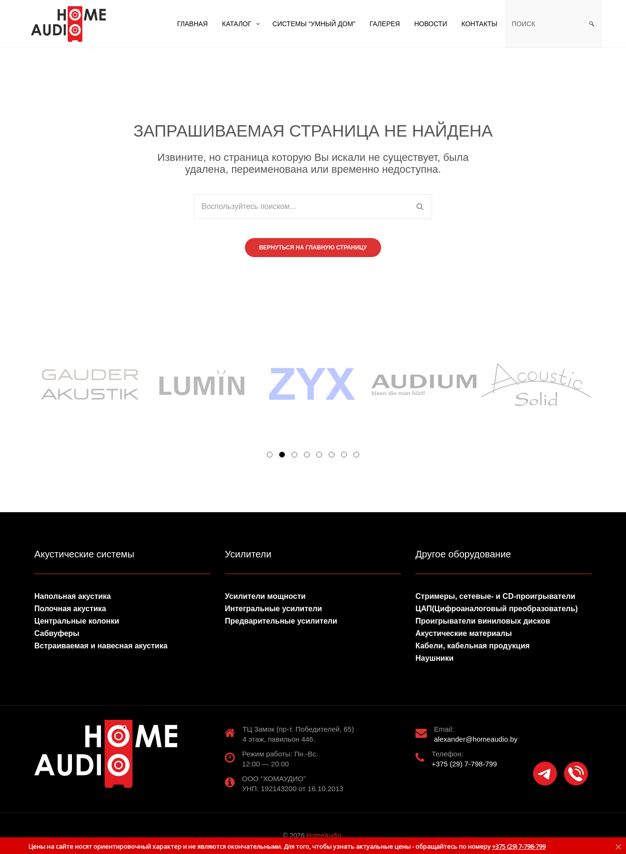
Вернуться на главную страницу (313, 247)
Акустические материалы (463, 633)
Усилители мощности (265, 596)
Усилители (248, 554)
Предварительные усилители (281, 621)
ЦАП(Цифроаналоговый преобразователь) (496, 609)
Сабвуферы (57, 633)
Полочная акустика (70, 609)
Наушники (434, 658)
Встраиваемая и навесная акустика (101, 646)
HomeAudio (323, 835)
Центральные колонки (76, 621)
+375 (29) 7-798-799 (464, 764)
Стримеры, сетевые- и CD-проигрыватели (495, 596)
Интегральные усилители (273, 609)
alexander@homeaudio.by (475, 739)
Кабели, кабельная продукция (472, 646)
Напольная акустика (72, 596)
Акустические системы (84, 554)
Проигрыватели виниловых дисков (482, 621)
